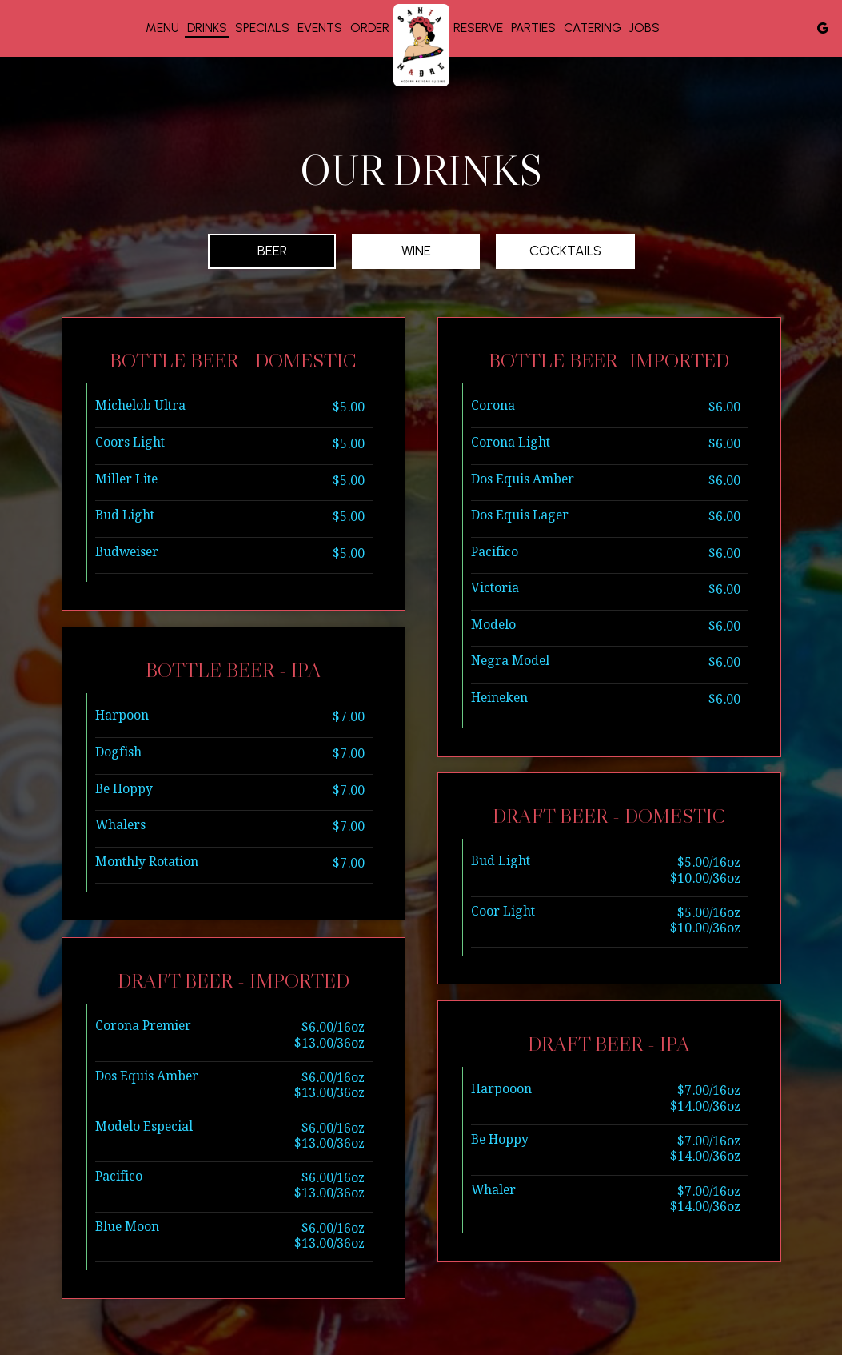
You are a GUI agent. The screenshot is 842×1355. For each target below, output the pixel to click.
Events (319, 27)
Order (369, 27)
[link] (421, 45)
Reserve (478, 27)
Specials (262, 27)
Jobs (644, 27)
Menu (162, 27)
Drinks (207, 27)
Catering (592, 27)
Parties (533, 27)
